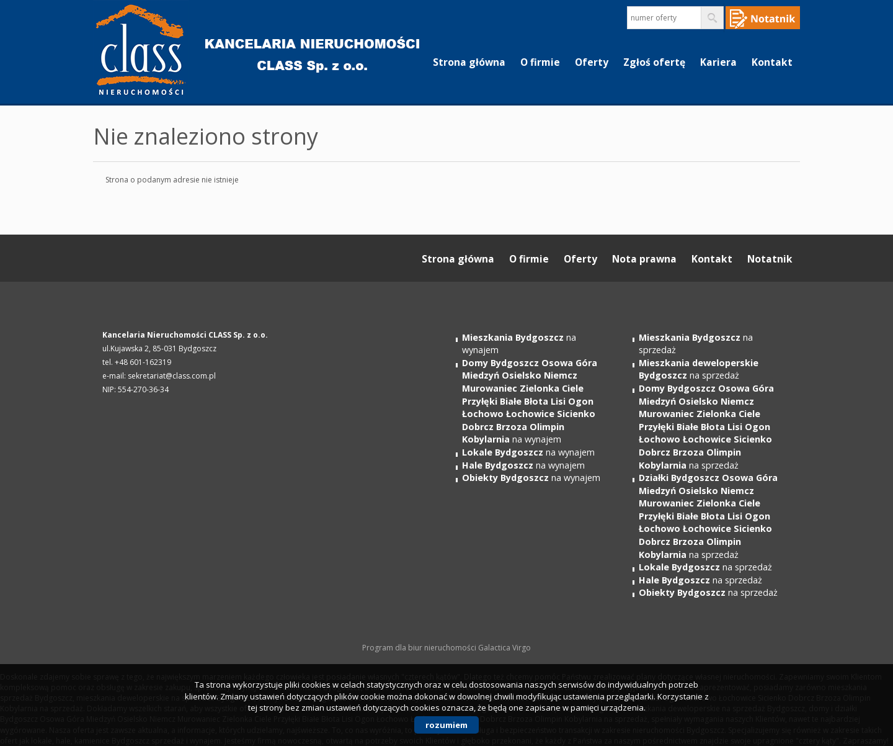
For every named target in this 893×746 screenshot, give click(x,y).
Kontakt (772, 62)
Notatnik (770, 259)
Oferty (591, 62)
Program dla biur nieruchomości (420, 647)
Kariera (718, 62)
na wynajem (529, 401)
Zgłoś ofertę (654, 62)
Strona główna (469, 62)
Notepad (763, 17)
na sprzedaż (698, 369)
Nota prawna (644, 259)
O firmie (540, 62)
